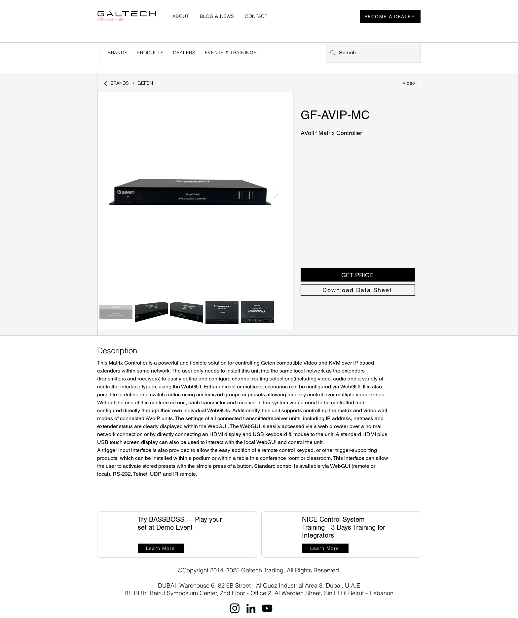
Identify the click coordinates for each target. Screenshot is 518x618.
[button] (184, 52)
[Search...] (373, 53)
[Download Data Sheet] (358, 290)
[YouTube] (267, 608)
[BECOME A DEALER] (390, 16)
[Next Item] (276, 193)
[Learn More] (161, 548)
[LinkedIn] (250, 608)
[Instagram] (234, 608)
